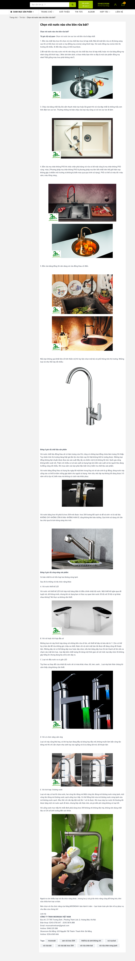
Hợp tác (105, 12)
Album (91, 12)
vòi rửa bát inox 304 (66, 946)
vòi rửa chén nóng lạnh (108, 946)
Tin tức (79, 12)
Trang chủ (47, 12)
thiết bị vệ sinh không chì (91, 941)
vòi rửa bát (47, 946)
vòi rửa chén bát (86, 946)
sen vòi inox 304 (68, 941)
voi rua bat (112, 941)
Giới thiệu (64, 12)
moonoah (52, 941)
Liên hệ (119, 12)
